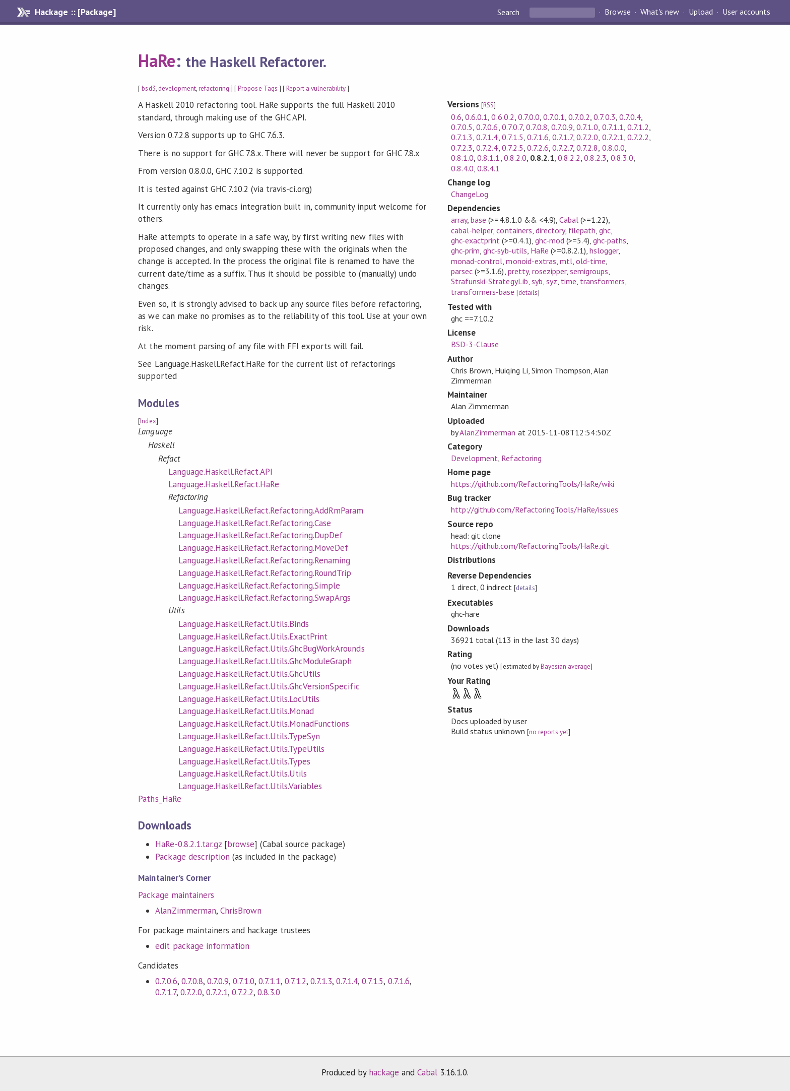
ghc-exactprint (475, 240)
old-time (591, 261)
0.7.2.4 (487, 148)
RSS (488, 105)
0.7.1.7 (165, 992)
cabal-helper (472, 230)
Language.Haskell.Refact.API (220, 471)
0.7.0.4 (630, 117)
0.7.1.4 (347, 981)
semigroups (589, 271)
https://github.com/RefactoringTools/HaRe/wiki (532, 484)
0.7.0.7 (512, 127)
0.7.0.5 (462, 127)
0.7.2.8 (587, 148)
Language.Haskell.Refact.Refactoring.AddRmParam (270, 510)
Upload (701, 12)
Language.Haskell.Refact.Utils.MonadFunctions (263, 723)
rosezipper (549, 271)
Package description (192, 856)
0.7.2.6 (538, 148)
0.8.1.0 (462, 158)
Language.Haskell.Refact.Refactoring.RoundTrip (264, 573)
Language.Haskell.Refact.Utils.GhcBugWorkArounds (271, 648)
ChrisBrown (240, 910)
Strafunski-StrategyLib (489, 281)
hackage (384, 1072)
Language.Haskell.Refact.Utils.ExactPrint (252, 636)
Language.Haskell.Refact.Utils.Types (244, 761)
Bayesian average (565, 666)
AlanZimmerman (185, 910)
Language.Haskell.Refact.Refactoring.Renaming (264, 560)
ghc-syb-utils (504, 250)
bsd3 (148, 88)
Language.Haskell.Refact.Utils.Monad (246, 711)
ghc (605, 230)
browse (240, 844)
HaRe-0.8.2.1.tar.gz (188, 844)
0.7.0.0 (529, 117)
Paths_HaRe (159, 798)
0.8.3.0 (268, 992)
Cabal (568, 220)
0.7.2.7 (562, 148)
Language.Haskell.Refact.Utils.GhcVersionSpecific (268, 686)
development (177, 88)
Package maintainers (176, 895)
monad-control (476, 261)
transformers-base (482, 292)
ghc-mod (549, 240)
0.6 (456, 117)
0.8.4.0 (462, 168)
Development (474, 458)
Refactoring (521, 458)
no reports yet (548, 732)
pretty (518, 271)
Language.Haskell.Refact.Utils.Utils (242, 773)
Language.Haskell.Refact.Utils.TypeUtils (251, 748)
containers (514, 230)
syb (537, 281)
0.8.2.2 (569, 158)
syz (551, 281)
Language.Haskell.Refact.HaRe (223, 484)
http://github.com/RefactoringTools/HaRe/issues (534, 509)
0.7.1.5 (372, 981)
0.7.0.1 (554, 117)
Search (509, 12)
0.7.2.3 (462, 148)
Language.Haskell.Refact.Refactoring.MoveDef (263, 547)
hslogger (603, 250)
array (459, 220)
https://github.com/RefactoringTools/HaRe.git (530, 546)
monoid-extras (531, 261)
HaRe (156, 60)
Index (148, 421)
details (528, 292)
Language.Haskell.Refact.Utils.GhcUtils (249, 673)
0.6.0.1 (476, 117)
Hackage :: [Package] (75, 12)
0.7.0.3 (604, 117)
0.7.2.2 (242, 992)
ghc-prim (465, 250)
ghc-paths (609, 240)
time (568, 281)
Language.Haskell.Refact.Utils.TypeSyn (249, 736)
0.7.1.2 (295, 981)
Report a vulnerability (316, 88)
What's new (659, 12)
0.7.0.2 (579, 117)
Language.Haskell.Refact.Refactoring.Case (254, 523)
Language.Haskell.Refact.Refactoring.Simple (259, 585)
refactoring (214, 88)
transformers (602, 281)
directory (550, 230)
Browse (617, 12)
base (478, 220)
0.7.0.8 (192, 981)
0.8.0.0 (613, 148)
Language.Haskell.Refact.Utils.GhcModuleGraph (265, 661)
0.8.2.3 (595, 158)
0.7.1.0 (243, 981)
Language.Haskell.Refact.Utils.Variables (250, 786)
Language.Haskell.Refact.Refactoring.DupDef (260, 535)
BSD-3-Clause (475, 344)
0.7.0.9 (218, 981)
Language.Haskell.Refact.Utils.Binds (243, 623)
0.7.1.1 (269, 981)
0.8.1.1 (488, 158)
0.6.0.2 (502, 117)
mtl (566, 261)
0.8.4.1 (488, 168)
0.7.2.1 (217, 992)
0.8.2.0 (515, 158)
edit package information (202, 945)
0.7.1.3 (321, 981)
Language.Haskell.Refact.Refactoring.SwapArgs (264, 597)
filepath (582, 230)
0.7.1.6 (399, 981)
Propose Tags (257, 88)
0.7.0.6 (166, 981)
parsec (462, 271)
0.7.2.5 (512, 148)
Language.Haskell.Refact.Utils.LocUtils (248, 698)
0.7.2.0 (191, 992)
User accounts (746, 12)
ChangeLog (469, 194)
